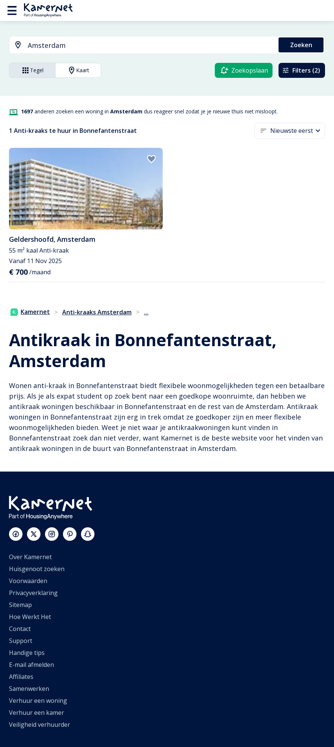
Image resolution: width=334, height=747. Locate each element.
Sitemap (20, 605)
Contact (20, 629)
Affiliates (21, 677)
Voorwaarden (28, 581)
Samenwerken (29, 689)
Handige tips (27, 653)
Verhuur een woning (38, 700)
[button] (297, 131)
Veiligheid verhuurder (39, 724)
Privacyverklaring (33, 593)
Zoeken (301, 45)
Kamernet (30, 312)
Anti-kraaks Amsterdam (97, 312)
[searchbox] (150, 45)
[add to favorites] (151, 159)
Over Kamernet (30, 557)
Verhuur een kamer (36, 712)
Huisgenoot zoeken (36, 569)
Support (20, 641)
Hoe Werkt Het (30, 617)
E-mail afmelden (31, 665)
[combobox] (139, 45)
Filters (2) (301, 70)
